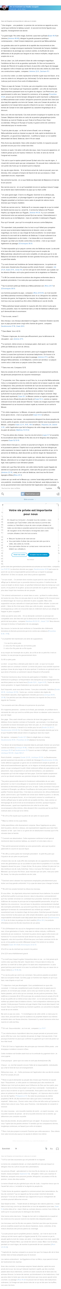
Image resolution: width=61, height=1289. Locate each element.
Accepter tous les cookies (38, 63)
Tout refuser (30, 68)
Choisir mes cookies (19, 63)
